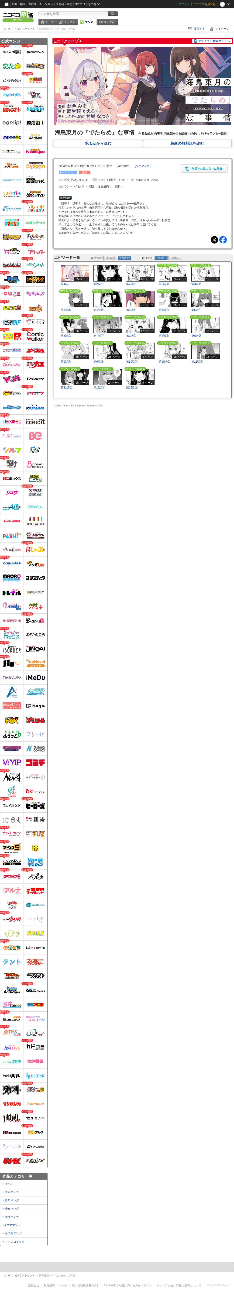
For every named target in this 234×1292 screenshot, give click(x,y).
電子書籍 (109, 22)
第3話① (164, 284)
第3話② (196, 284)
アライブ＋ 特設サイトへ (214, 41)
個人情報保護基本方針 (86, 1285)
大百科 (60, 4)
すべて (9, 1183)
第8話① (164, 335)
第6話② (66, 335)
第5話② (164, 310)
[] (143, 166)
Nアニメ (80, 4)
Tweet (214, 240)
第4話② (98, 310)
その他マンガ (13, 1233)
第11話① (197, 361)
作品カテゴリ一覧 (17, 1176)
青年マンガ (12, 1200)
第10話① (132, 361)
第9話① (66, 361)
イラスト (69, 22)
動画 (14, 4)
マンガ (89, 22)
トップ (49, 22)
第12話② (132, 387)
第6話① (196, 310)
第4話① (66, 310)
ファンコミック (14, 1241)
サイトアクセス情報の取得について (178, 1285)
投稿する (199, 28)
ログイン (184, 4)
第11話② (66, 387)
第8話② (196, 335)
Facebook (223, 240)
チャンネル (46, 4)
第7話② (131, 335)
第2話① (98, 284)
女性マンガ (12, 1217)
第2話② (131, 284)
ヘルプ (63, 1285)
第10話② (164, 361)
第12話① (99, 387)
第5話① (131, 310)
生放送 (32, 4)
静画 (23, 4)
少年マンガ (12, 1192)
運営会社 (33, 1285)
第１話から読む (98, 143)
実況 (69, 4)
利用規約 (49, 1285)
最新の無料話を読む (187, 143)
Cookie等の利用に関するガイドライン (128, 1285)
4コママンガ (13, 1225)
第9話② (98, 361)
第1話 (64, 284)
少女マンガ (12, 1208)
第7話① (98, 335)
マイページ (222, 28)
